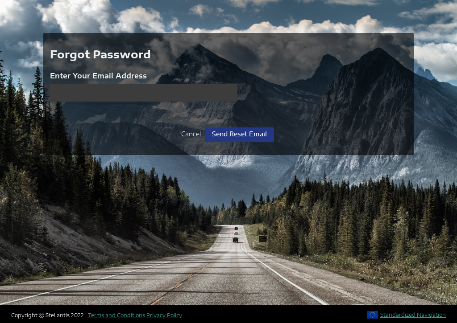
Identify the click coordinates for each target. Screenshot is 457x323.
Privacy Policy (164, 315)
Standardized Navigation (413, 315)
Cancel (191, 134)
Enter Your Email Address (98, 76)
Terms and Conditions (116, 315)
